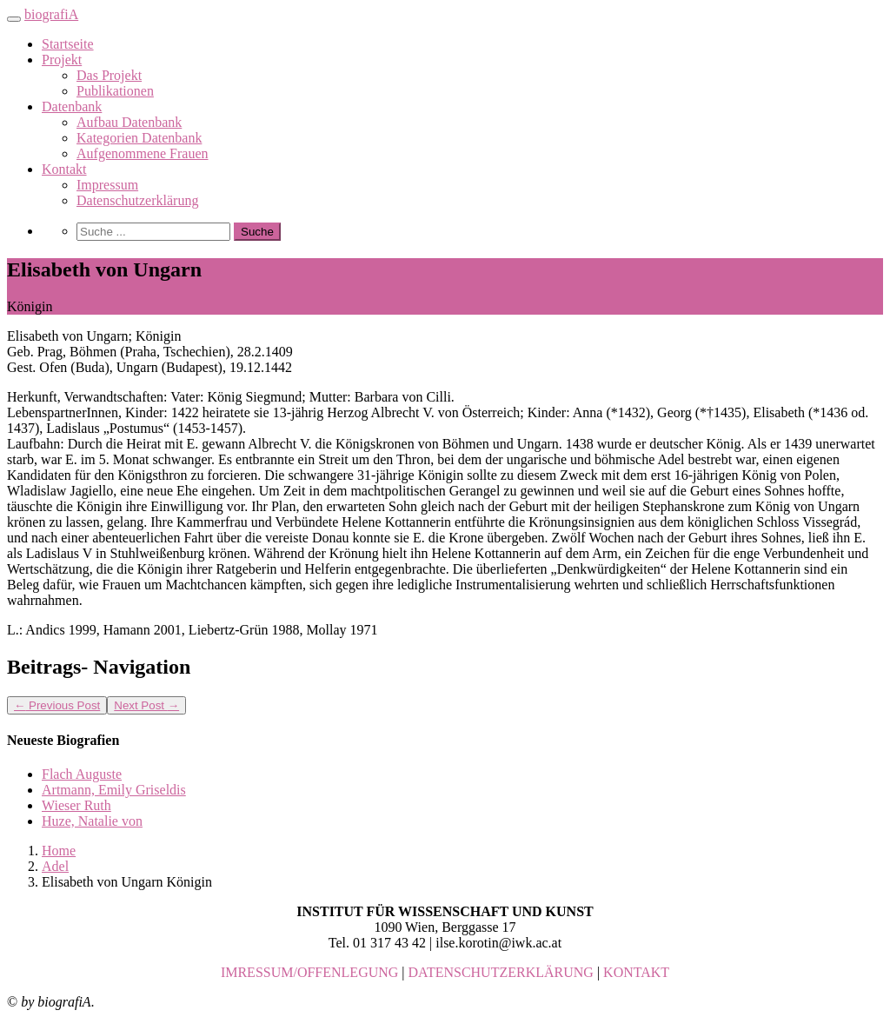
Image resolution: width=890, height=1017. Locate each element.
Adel (55, 866)
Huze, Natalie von (92, 821)
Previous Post (57, 705)
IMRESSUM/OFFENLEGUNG (309, 972)
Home (59, 850)
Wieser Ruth (76, 805)
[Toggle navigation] (14, 19)
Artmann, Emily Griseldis (114, 789)
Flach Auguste (82, 774)
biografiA (51, 14)
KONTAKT (636, 972)
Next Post (146, 705)
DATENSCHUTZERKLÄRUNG (501, 972)
